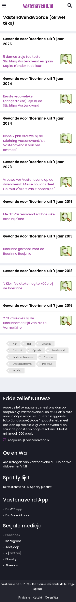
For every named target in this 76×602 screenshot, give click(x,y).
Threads (11, 565)
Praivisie (24, 598)
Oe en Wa (51, 598)
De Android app (17, 515)
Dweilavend (58, 350)
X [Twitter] (13, 553)
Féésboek (12, 535)
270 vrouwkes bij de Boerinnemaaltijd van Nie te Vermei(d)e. (25, 323)
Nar (15, 344)
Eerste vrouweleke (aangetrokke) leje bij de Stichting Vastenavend (22, 101)
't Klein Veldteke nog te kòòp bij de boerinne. (28, 286)
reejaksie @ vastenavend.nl (28, 440)
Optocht (46, 344)
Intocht (17, 370)
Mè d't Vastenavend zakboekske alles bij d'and (29, 216)
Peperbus (47, 364)
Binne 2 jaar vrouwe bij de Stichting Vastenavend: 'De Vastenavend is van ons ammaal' (24, 143)
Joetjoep (12, 547)
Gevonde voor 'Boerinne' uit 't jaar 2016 (38, 305)
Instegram (13, 541)
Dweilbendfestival (22, 364)
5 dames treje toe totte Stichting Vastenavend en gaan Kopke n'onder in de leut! (28, 61)
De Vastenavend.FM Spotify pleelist (27, 487)
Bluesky (10, 559)
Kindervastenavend (23, 357)
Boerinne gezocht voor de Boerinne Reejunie (23, 251)
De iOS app (13, 509)
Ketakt (37, 598)
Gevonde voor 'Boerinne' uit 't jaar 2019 (38, 201)
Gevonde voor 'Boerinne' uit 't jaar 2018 (38, 271)
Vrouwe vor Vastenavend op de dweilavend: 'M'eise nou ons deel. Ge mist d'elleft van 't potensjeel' (29, 184)
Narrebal (48, 357)
